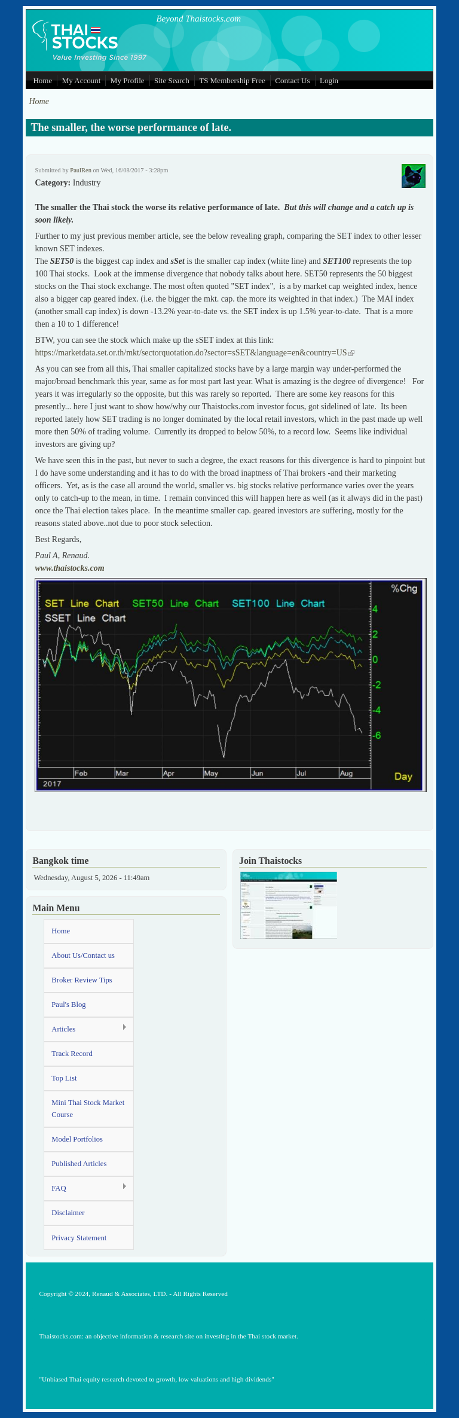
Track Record (71, 1053)
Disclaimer (67, 1213)
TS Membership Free (232, 80)
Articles (86, 1029)
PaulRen (80, 170)
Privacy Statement (78, 1238)
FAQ (86, 1188)
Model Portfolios (77, 1139)
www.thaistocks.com (69, 568)
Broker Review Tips (81, 980)
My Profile (128, 80)
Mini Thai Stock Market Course (87, 1109)
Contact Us (292, 80)
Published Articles (78, 1164)
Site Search (171, 80)
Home (42, 80)
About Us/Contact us (83, 955)
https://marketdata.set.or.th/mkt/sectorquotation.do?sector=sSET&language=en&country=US (194, 352)
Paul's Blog (68, 1004)
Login (329, 80)
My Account (81, 80)
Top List (63, 1078)
